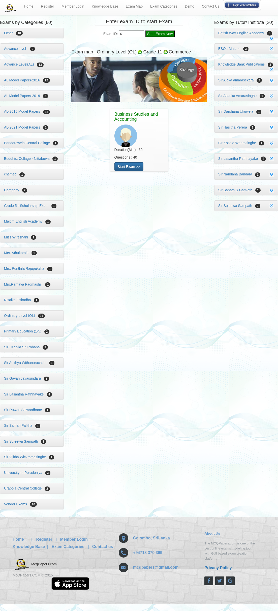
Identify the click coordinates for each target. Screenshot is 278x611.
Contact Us (210, 6)
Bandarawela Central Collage (31, 143)
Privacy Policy (218, 568)
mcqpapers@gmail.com (155, 567)
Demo (189, 6)
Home (28, 6)
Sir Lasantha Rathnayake (28, 394)
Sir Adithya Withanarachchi (29, 363)
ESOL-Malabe (233, 49)
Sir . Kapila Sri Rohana (26, 347)
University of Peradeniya (27, 473)
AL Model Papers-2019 (26, 96)
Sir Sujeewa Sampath (25, 441)
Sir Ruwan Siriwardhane (27, 410)
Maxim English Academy (27, 221)
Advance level (19, 49)
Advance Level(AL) (24, 64)
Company (15, 190)
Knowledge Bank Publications (245, 64)
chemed (14, 174)
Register (47, 6)
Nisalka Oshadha (21, 300)
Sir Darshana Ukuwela (240, 111)
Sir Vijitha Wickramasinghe (29, 457)
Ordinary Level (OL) (24, 316)
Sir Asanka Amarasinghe (241, 96)
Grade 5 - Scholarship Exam (30, 206)
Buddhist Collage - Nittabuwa (31, 159)
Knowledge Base (105, 6)
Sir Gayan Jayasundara (26, 378)
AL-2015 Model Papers (27, 111)
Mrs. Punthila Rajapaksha (28, 268)
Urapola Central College (27, 488)
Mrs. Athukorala (20, 253)
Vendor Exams (20, 504)
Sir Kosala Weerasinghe (241, 143)
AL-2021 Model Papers (26, 127)
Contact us (102, 546)
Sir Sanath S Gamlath (239, 190)
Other (13, 33)
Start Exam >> (129, 167)
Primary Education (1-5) (26, 331)
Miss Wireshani (20, 237)
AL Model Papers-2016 (27, 80)
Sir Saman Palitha (22, 425)
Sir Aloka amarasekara (240, 80)
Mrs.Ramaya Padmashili (27, 284)
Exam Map (134, 6)
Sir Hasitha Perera (236, 127)
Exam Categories (163, 6)
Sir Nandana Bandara (239, 174)
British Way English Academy (245, 33)
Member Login (73, 6)
